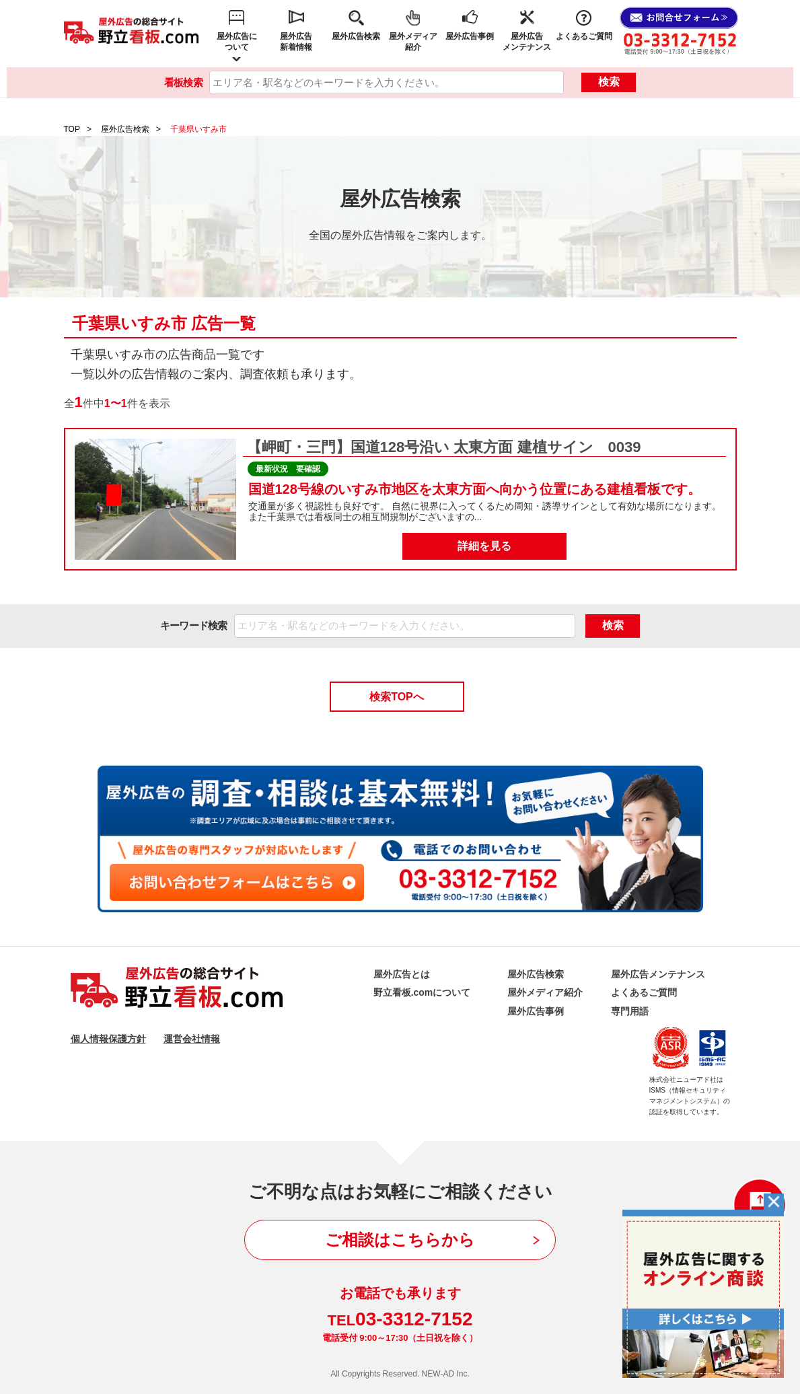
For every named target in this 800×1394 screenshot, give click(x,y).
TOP (72, 129)
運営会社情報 (191, 1038)
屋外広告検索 (356, 36)
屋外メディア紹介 (413, 42)
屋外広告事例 (469, 36)
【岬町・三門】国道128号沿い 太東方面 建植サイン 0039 (442, 447)
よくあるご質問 (584, 36)
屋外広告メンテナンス (527, 42)
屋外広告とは (401, 974)
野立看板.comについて (422, 992)
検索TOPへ (396, 696)
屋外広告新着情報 (296, 42)
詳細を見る (484, 546)
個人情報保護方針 (108, 1038)
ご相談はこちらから (400, 1240)
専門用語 (630, 1011)
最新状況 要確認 (288, 469)
